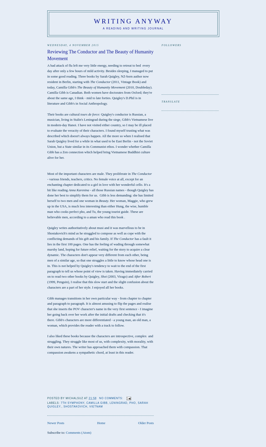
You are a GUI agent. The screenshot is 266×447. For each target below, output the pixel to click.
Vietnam (96, 406)
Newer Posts (55, 423)
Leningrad (118, 402)
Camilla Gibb (97, 402)
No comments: (111, 398)
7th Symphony (72, 402)
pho (132, 402)
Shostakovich (75, 406)
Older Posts (146, 423)
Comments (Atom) (78, 433)
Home (101, 423)
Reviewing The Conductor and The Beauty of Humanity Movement (100, 55)
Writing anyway (133, 21)
